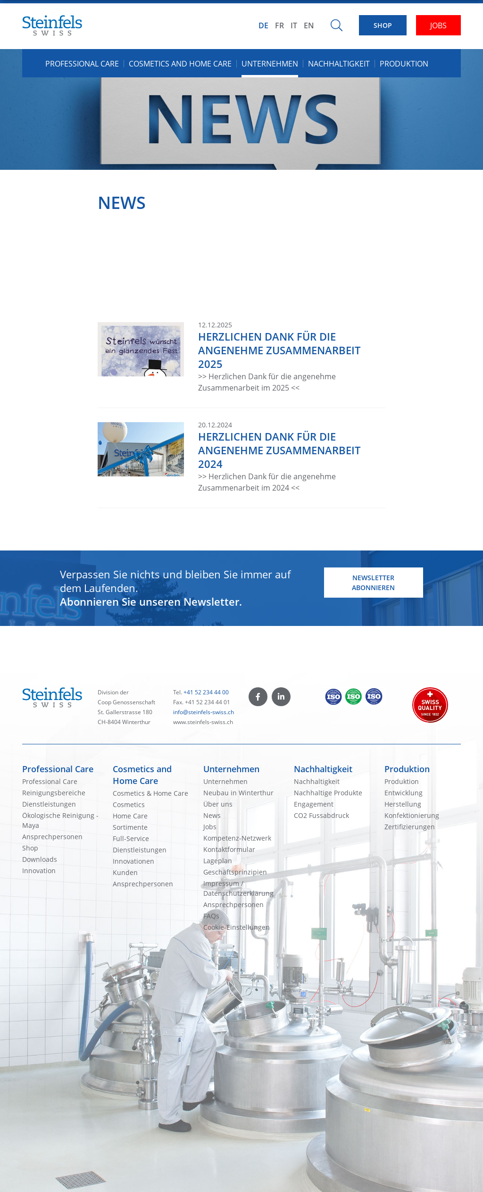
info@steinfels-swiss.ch (203, 712)
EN (309, 25)
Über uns (218, 804)
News (212, 815)
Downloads (39, 859)
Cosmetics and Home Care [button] (180, 63)
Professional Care (57, 769)
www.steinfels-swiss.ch (203, 722)
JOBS (438, 25)
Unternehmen (231, 769)
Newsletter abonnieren (373, 582)
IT (294, 25)
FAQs (211, 915)
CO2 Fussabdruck (321, 815)
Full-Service (131, 838)
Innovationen (133, 861)
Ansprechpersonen (52, 836)
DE (263, 25)
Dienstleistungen (49, 804)
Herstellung (402, 804)
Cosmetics (129, 804)
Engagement (313, 804)
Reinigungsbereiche (53, 792)
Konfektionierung (411, 815)
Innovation (39, 870)
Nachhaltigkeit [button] (339, 63)
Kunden (125, 872)
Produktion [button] (404, 63)
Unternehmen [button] (270, 63)
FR (279, 25)
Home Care (130, 815)
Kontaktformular (229, 849)
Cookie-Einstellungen (236, 927)
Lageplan (217, 860)
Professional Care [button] (82, 63)
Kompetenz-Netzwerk (237, 838)
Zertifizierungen (409, 826)
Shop (30, 847)
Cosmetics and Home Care (142, 774)
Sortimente (130, 827)
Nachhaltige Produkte (328, 792)
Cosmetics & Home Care (150, 793)
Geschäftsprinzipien (235, 871)
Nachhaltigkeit (323, 769)
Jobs (210, 826)
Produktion (407, 769)
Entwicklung (403, 792)
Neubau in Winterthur (238, 792)
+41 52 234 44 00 (206, 692)
